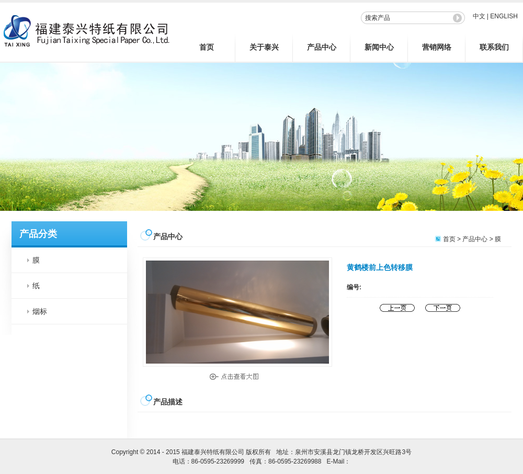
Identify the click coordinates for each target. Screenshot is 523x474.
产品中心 (321, 47)
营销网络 (436, 47)
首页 (206, 47)
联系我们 (494, 47)
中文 (479, 16)
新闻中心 (379, 47)
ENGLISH (504, 16)
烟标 (39, 311)
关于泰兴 (264, 47)
